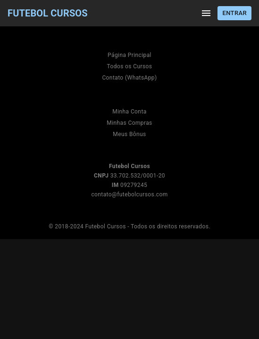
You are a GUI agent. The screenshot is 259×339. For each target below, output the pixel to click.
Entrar (234, 13)
